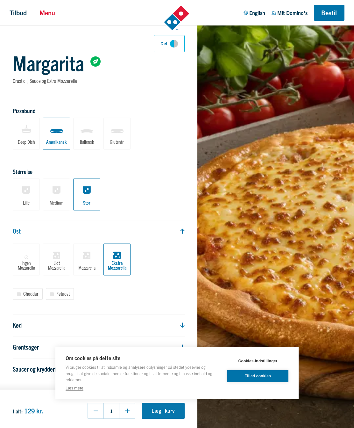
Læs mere (74, 387)
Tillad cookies (258, 376)
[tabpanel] (99, 241)
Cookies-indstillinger (258, 361)
